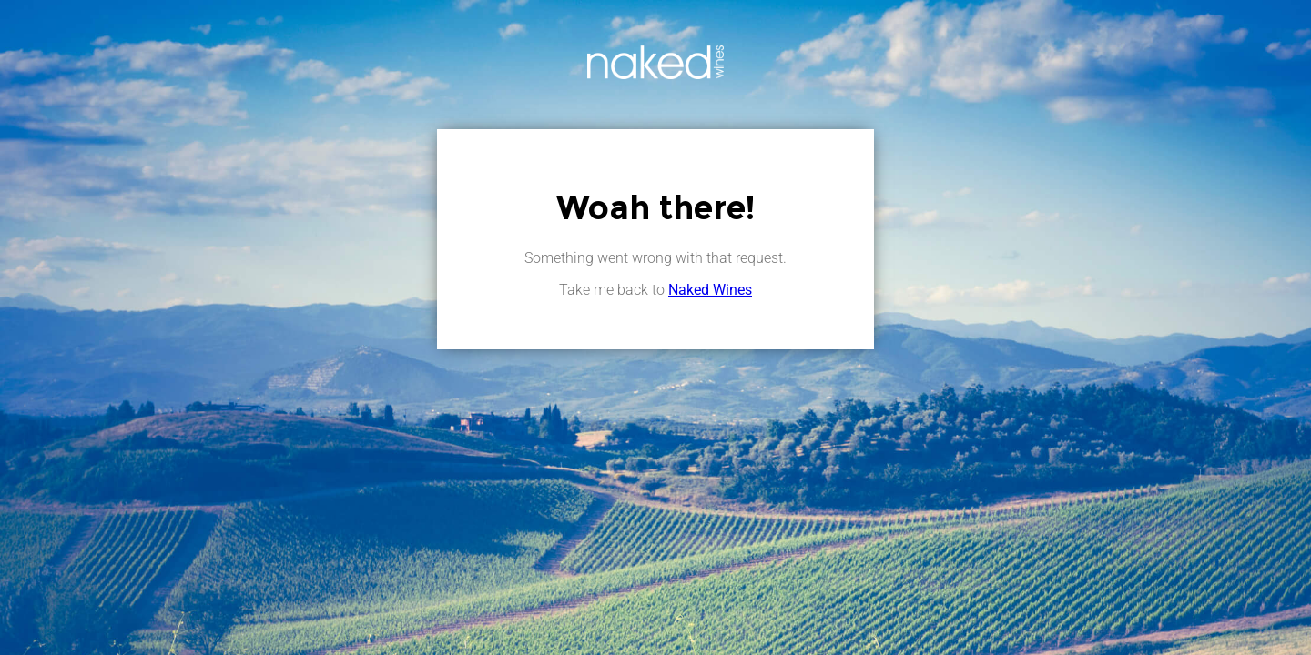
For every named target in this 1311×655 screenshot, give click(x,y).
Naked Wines (710, 289)
